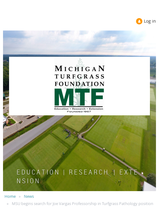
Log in (150, 21)
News (29, 196)
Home (10, 196)
